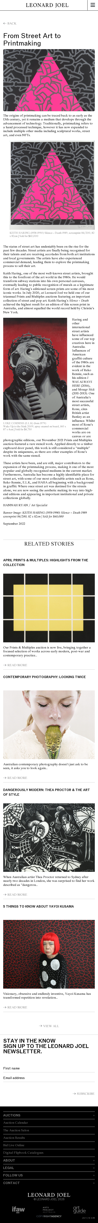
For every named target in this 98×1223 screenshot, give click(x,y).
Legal (8, 1168)
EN (93, 1218)
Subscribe (86, 1094)
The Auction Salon (16, 1130)
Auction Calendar (15, 1123)
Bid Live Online (13, 1145)
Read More (17, 665)
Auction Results (14, 1138)
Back (11, 24)
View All (51, 1026)
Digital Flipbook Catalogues (23, 1153)
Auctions (11, 1115)
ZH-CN (86, 1218)
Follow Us (13, 1175)
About (9, 1160)
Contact (11, 1183)
